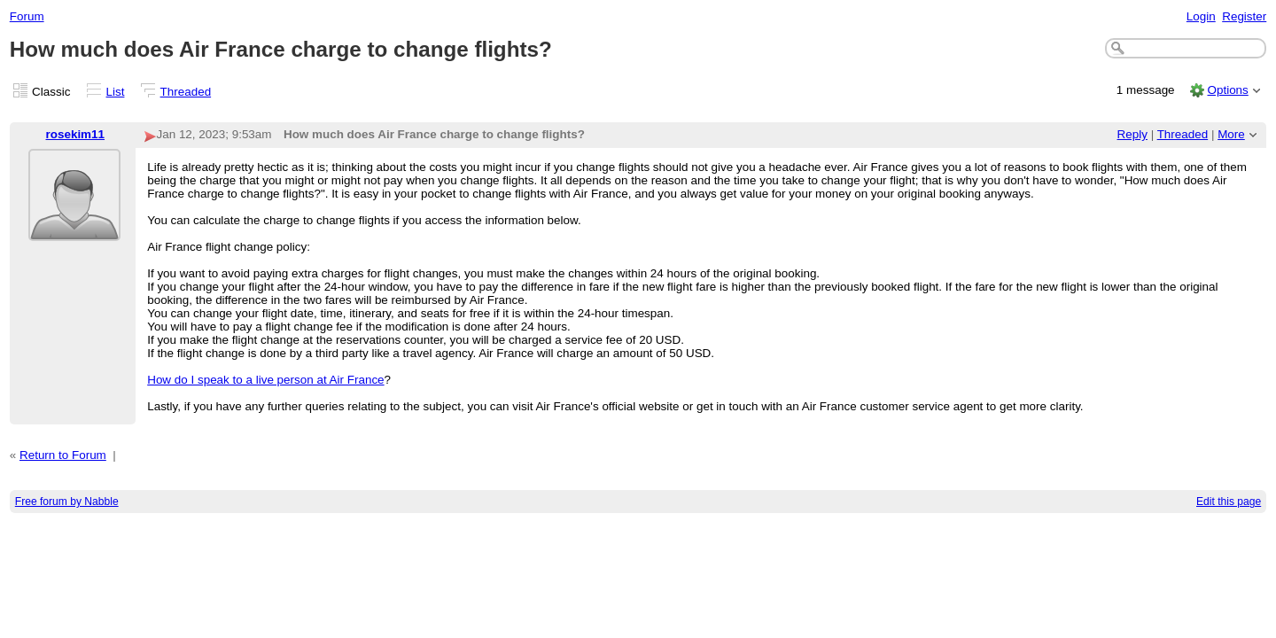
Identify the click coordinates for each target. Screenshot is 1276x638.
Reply (1132, 134)
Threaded (186, 91)
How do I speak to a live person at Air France (265, 379)
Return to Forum (62, 455)
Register (1244, 16)
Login (1201, 16)
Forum (27, 16)
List (115, 91)
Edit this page (1228, 501)
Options (1227, 90)
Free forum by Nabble (67, 501)
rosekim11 (75, 134)
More (1231, 134)
